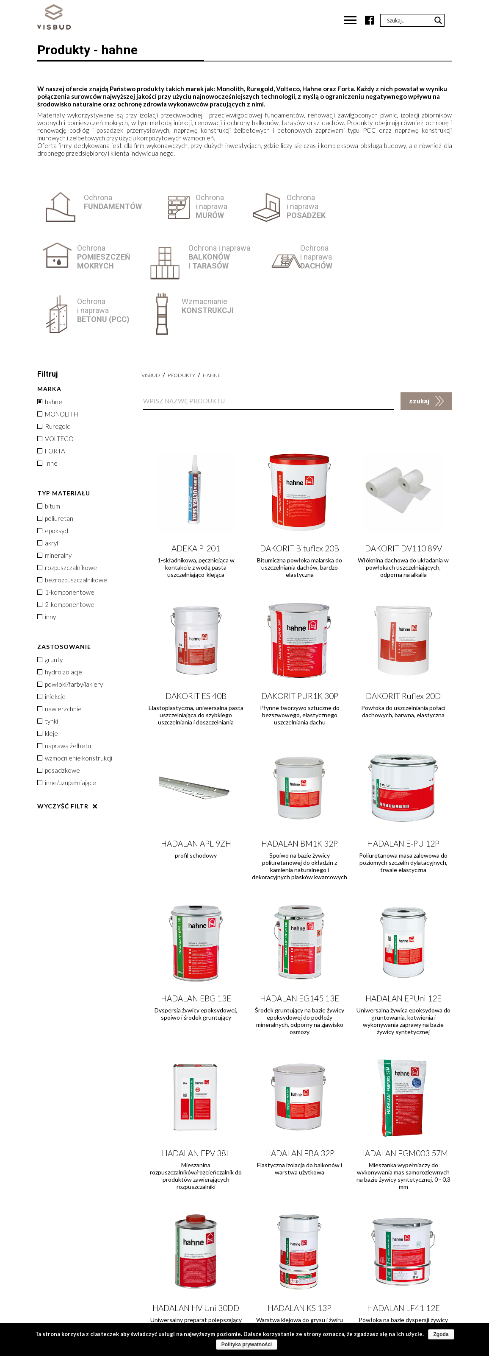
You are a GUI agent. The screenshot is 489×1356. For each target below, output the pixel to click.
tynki (47, 667)
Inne (47, 410)
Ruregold (54, 373)
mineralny (54, 502)
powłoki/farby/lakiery (70, 631)
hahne (49, 348)
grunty (50, 606)
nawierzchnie (59, 655)
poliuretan (55, 465)
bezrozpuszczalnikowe (72, 526)
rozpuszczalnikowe (67, 514)
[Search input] (408, 20)
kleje (47, 680)
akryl (47, 489)
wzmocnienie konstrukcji (74, 704)
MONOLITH (57, 360)
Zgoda (441, 1334)
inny (46, 563)
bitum (48, 452)
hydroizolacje (59, 618)
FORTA (51, 397)
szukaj (419, 348)
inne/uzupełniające (66, 729)
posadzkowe (58, 717)
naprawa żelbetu (64, 692)
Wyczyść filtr (63, 752)
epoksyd (52, 477)
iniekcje (51, 643)
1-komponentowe (65, 538)
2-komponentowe (65, 551)
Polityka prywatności (246, 1345)
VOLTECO (55, 385)
